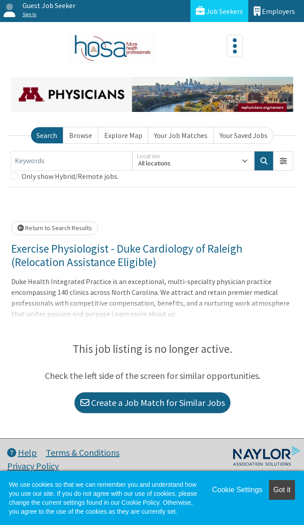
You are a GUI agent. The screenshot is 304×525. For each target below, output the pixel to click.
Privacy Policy (33, 466)
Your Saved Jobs (244, 135)
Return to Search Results (55, 228)
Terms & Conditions (82, 452)
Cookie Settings (237, 490)
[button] (283, 161)
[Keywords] (71, 161)
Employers (274, 11)
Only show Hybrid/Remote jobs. (70, 176)
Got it (282, 490)
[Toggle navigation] (235, 46)
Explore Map (123, 135)
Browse (80, 135)
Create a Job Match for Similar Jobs (152, 402)
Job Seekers (219, 11)
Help (22, 452)
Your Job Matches (180, 135)
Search (46, 135)
